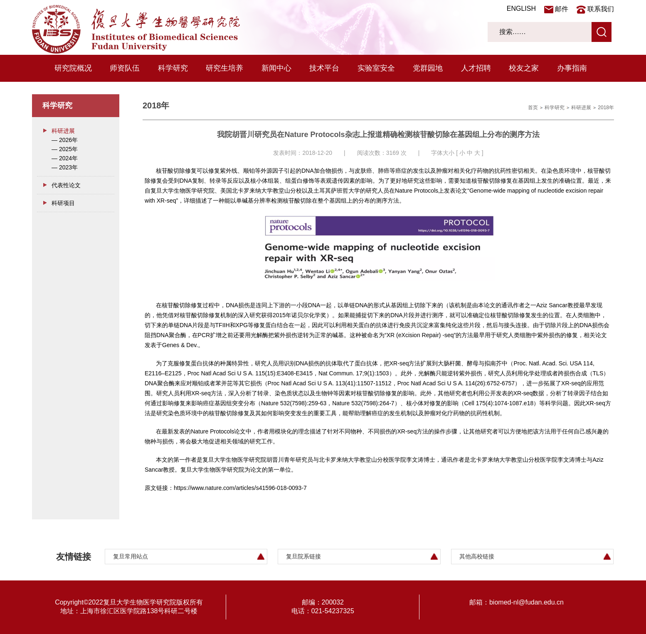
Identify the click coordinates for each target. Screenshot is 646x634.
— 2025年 (65, 149)
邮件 (561, 8)
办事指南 (572, 68)
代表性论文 (66, 185)
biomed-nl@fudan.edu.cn (526, 602)
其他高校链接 (476, 556)
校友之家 (524, 68)
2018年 (606, 107)
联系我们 (600, 8)
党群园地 (428, 68)
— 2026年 (65, 140)
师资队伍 (125, 68)
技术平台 (324, 68)
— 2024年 (65, 158)
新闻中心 (276, 68)
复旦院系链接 (303, 556)
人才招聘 (476, 68)
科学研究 (173, 68)
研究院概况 (73, 68)
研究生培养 (224, 68)
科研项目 (63, 203)
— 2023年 (65, 167)
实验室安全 (376, 68)
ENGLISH (521, 8)
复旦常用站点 (130, 556)
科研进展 (63, 130)
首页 (533, 107)
